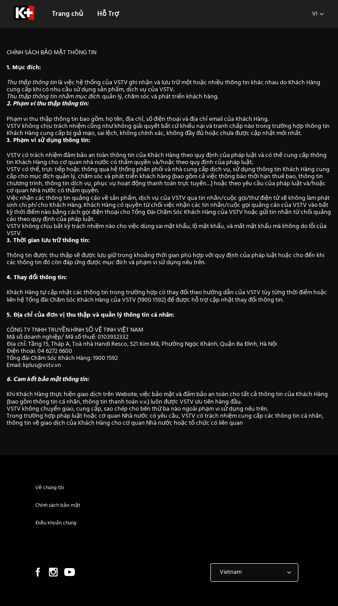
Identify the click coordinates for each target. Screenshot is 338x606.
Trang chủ (67, 14)
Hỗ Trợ (108, 14)
